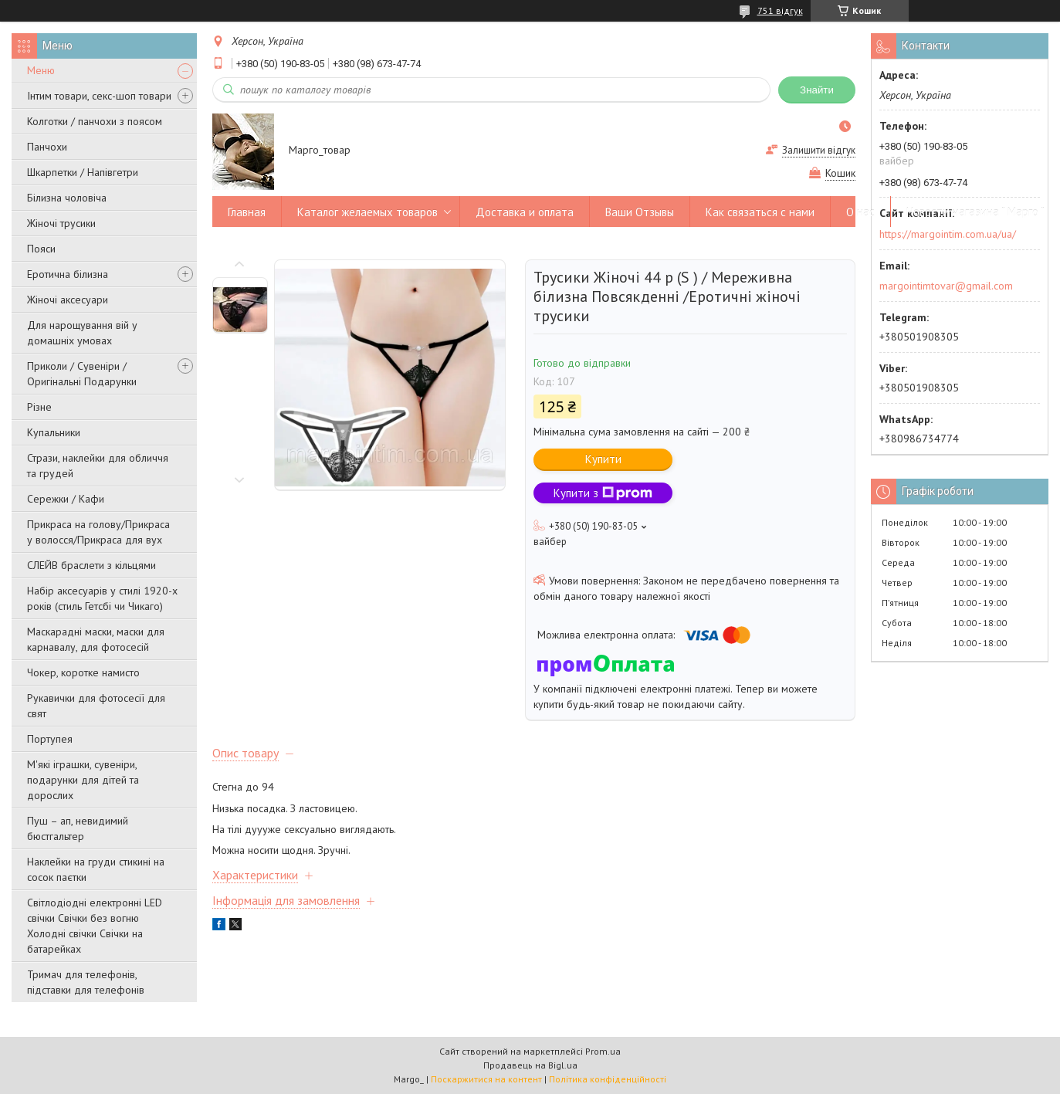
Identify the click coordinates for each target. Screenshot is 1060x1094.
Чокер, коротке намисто (83, 672)
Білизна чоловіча (67, 198)
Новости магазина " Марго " (975, 212)
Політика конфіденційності (607, 1079)
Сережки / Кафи (65, 499)
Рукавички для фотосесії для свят (96, 705)
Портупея (50, 739)
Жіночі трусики (61, 223)
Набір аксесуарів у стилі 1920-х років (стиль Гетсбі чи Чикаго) (102, 598)
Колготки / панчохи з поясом (94, 121)
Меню (41, 70)
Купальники (53, 432)
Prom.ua (603, 1051)
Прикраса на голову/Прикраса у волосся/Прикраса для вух (98, 532)
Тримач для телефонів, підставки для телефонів (85, 982)
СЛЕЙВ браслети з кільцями (91, 565)
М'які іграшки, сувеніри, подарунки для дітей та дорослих (83, 779)
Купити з (603, 493)
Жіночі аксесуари (67, 300)
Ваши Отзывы (639, 212)
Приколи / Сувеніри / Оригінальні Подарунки (82, 373)
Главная (247, 212)
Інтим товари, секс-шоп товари (99, 96)
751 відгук (780, 10)
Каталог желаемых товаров (367, 212)
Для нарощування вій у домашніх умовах (82, 332)
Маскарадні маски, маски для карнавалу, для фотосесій (95, 639)
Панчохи (47, 147)
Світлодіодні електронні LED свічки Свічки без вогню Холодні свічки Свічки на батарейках (94, 926)
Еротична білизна (67, 274)
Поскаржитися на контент (486, 1079)
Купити (603, 459)
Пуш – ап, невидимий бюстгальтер (77, 828)
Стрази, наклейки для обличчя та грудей (97, 465)
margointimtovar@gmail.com (946, 286)
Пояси (41, 249)
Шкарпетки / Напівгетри (82, 172)
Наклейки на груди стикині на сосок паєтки (95, 869)
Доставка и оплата (525, 212)
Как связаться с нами (760, 212)
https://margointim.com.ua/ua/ (947, 234)
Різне (39, 407)
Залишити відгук (818, 150)
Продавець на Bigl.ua (530, 1065)
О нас (860, 212)
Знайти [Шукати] (817, 90)
